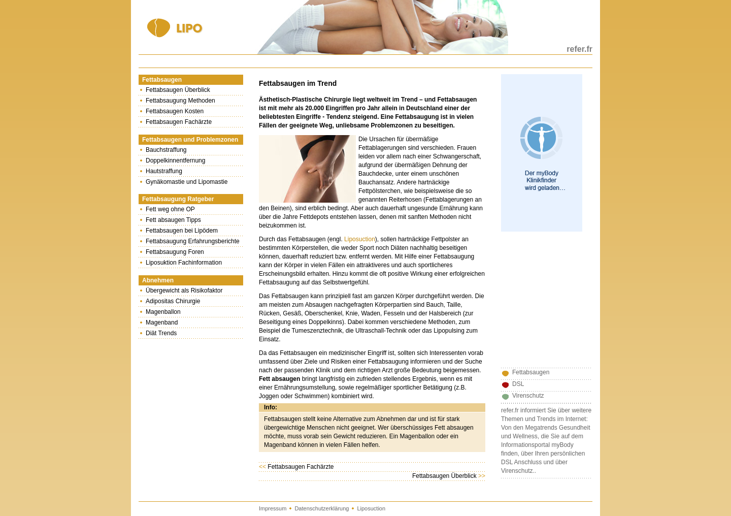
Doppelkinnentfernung (175, 160)
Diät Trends (161, 333)
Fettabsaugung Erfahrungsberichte (193, 241)
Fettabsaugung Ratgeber (178, 199)
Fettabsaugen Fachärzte (179, 121)
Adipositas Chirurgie (173, 301)
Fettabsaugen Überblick (178, 89)
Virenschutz (528, 395)
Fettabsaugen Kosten (175, 111)
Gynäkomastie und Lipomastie (186, 181)
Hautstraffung (164, 171)
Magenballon (163, 311)
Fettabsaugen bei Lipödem (182, 230)
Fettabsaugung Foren (175, 251)
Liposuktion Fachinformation (184, 262)
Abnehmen (158, 280)
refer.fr (579, 49)
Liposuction (359, 239)
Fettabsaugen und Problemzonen (190, 139)
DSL (518, 384)
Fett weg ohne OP (170, 209)
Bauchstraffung (166, 149)
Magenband (162, 322)
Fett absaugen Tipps (173, 219)
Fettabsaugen (162, 79)
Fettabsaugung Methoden (180, 100)
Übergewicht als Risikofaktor (184, 290)
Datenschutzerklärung (321, 508)
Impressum (272, 508)
